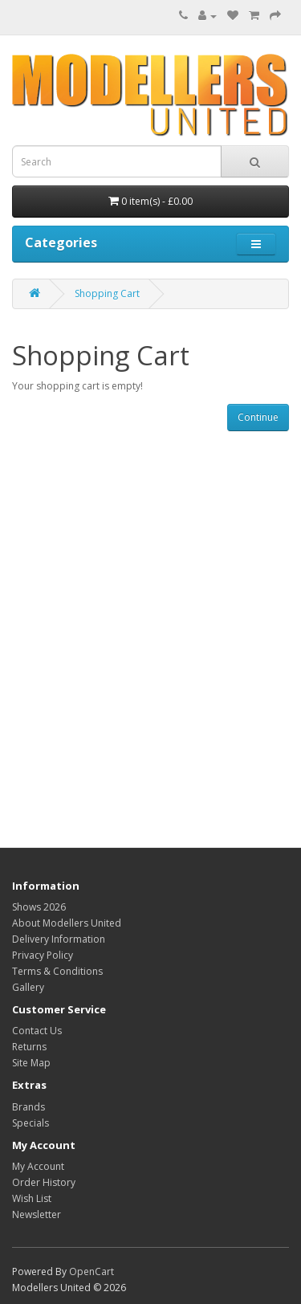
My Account (38, 1166)
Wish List (31, 1198)
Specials (30, 1123)
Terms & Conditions (57, 971)
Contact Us (37, 1030)
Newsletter (36, 1214)
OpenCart (91, 1271)
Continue (258, 417)
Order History (43, 1182)
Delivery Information (58, 939)
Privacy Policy (42, 955)
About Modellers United (66, 923)
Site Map (31, 1063)
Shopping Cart (107, 293)
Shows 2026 (39, 907)
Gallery (28, 987)
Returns (29, 1046)
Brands (28, 1107)
